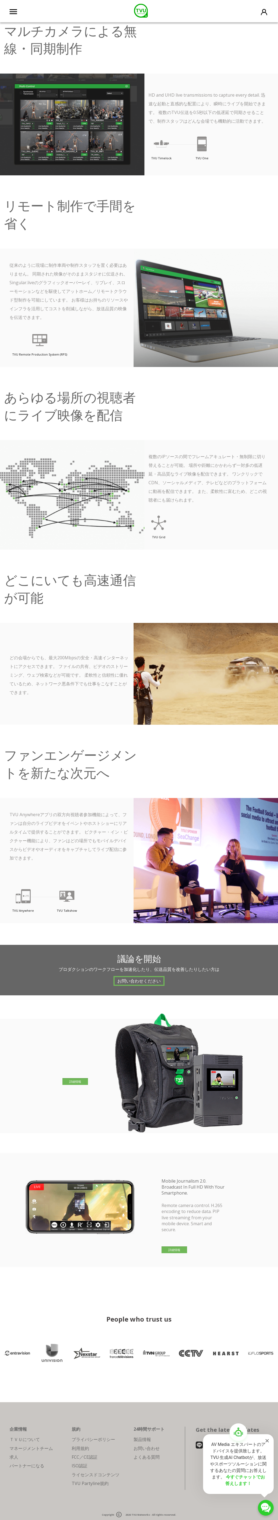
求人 (14, 1457)
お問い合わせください (139, 981)
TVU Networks (140, 1514)
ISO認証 (79, 1466)
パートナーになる (27, 1466)
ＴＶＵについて (25, 1439)
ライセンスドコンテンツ (95, 1475)
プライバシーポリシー (93, 1439)
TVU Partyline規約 (90, 1483)
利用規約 (80, 1448)
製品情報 (142, 1439)
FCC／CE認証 (84, 1457)
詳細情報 (75, 1081)
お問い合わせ (147, 1448)
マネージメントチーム (31, 1448)
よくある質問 (147, 1457)
